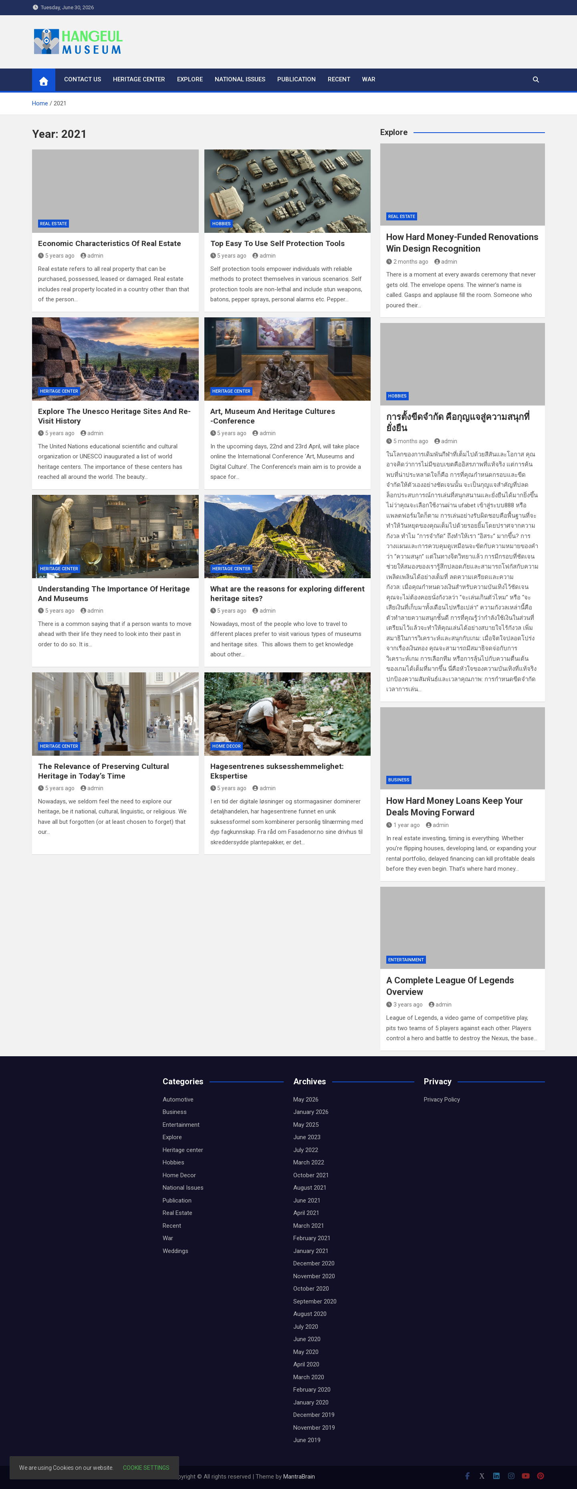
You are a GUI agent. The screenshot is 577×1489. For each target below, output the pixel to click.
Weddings (175, 1251)
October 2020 (311, 1288)
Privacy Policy (442, 1099)
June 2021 (307, 1200)
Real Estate (53, 223)
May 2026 (306, 1099)
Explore (190, 79)
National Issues (240, 79)
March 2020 (308, 1377)
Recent (339, 79)
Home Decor (226, 746)
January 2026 (311, 1112)
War (368, 79)
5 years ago (56, 255)
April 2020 (306, 1364)
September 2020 (315, 1301)
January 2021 (311, 1251)
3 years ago (404, 1004)
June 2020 (307, 1339)
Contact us (82, 79)
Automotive (178, 1099)
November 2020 (314, 1276)
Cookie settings (146, 1468)
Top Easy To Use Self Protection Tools (277, 243)
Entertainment (406, 959)
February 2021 (312, 1238)
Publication (296, 79)
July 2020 (305, 1326)
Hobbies (221, 223)
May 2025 (306, 1124)
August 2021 (310, 1187)
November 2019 (314, 1427)
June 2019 (307, 1440)
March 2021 (308, 1225)
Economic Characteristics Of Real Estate (109, 243)
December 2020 (314, 1263)
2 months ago (407, 261)
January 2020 (311, 1402)
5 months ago (407, 441)
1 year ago (403, 825)
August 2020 (310, 1314)
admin (92, 255)
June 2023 (307, 1137)
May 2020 (306, 1352)
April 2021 (306, 1213)
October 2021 (311, 1175)
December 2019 (314, 1414)
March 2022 (308, 1162)
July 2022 (305, 1150)
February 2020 (312, 1389)
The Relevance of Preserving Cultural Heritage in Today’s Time (103, 771)
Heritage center (139, 79)
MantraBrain (299, 1476)
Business (399, 780)
